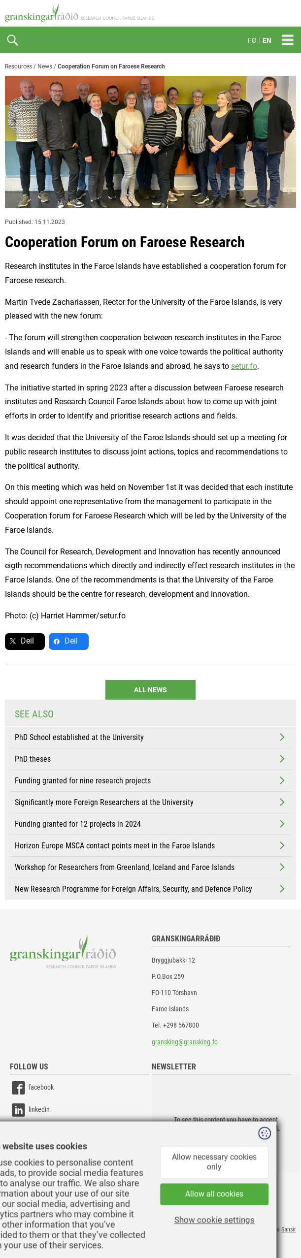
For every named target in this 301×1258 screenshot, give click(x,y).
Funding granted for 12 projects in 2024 (151, 824)
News (44, 66)
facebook (32, 1088)
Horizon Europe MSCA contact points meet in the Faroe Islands (151, 845)
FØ (252, 40)
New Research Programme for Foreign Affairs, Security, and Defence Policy (151, 889)
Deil (27, 640)
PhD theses (151, 759)
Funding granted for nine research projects (151, 780)
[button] (226, 1123)
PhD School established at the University (151, 737)
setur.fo (244, 366)
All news (150, 690)
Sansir (288, 1229)
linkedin (30, 1110)
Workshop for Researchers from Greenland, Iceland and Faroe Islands (151, 867)
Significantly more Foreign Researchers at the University (151, 802)
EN (267, 40)
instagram (33, 1132)
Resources (18, 66)
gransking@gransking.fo (185, 1042)
